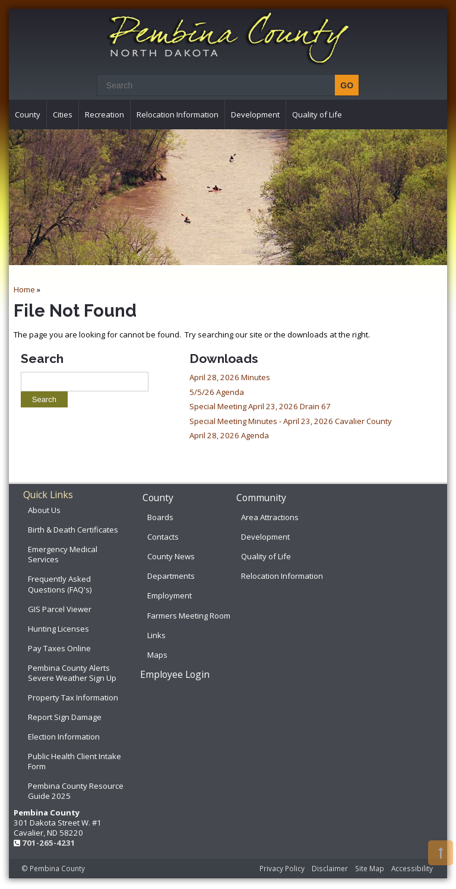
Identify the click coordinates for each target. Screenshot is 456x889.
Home (24, 289)
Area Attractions (270, 517)
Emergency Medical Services (62, 554)
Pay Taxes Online (59, 648)
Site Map (369, 868)
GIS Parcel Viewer (59, 609)
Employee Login (175, 674)
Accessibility (412, 868)
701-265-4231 (48, 842)
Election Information (64, 736)
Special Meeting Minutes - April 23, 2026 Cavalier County (290, 421)
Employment (169, 595)
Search (42, 358)
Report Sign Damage (65, 717)
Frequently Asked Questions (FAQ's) (59, 583)
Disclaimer (330, 868)
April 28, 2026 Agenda (229, 435)
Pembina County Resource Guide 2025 (76, 790)
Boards (160, 517)
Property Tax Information (73, 697)
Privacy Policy (282, 868)
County (27, 114)
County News (171, 556)
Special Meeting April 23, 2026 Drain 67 (260, 406)
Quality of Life (317, 114)
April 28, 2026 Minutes (229, 377)
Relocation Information (177, 114)
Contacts (163, 536)
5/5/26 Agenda (216, 392)
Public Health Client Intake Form (74, 761)
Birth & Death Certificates (73, 529)
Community (261, 497)
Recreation (104, 114)
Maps (157, 654)
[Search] (224, 85)
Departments (171, 576)
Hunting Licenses (58, 628)
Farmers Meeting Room (188, 615)
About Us (44, 510)
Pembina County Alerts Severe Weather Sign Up (72, 672)
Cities (62, 114)
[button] (440, 852)
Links (156, 635)
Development (255, 114)
